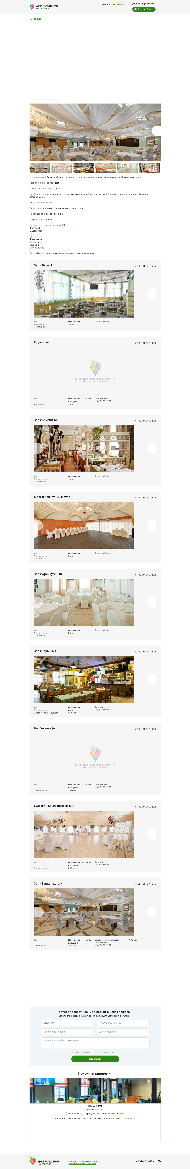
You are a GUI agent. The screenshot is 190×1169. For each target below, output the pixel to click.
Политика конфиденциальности (82, 1166)
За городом (36, 19)
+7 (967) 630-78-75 (143, 4)
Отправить (95, 1053)
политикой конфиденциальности (99, 1047)
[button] (34, 125)
